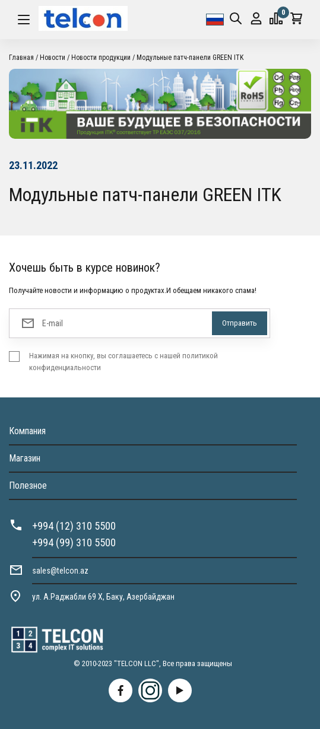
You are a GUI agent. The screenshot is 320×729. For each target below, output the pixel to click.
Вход (256, 18)
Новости (52, 57)
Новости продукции (101, 57)
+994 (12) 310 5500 (74, 526)
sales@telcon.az (60, 570)
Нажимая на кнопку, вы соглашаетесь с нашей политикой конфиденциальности (123, 361)
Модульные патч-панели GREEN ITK (190, 57)
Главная (21, 57)
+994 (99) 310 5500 (74, 542)
